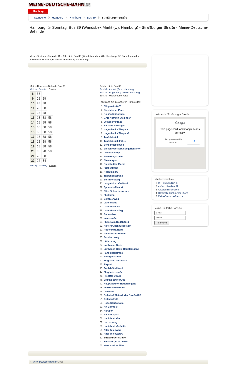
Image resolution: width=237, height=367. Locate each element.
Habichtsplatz (111, 314)
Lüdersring (110, 241)
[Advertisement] (95, 44)
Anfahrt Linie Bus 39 (168, 186)
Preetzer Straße (112, 275)
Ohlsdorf (109, 291)
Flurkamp (109, 195)
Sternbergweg (112, 179)
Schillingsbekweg (114, 144)
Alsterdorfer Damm (115, 233)
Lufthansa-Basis (113, 245)
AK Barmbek (111, 306)
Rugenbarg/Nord (113, 229)
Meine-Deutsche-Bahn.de (170, 196)
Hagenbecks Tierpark (116, 129)
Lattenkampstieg (113, 210)
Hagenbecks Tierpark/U (117, 133)
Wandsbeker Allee (114, 345)
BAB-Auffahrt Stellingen (117, 117)
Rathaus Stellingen (114, 125)
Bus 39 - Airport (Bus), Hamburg (116, 89)
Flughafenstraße (113, 272)
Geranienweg (111, 199)
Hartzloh (108, 310)
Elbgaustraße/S (112, 106)
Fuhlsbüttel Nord (113, 268)
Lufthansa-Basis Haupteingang (121, 249)
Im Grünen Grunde (114, 287)
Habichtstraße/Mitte (115, 326)
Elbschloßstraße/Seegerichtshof (122, 148)
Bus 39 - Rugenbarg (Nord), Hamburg (119, 92)
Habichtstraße (112, 318)
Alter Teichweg (112, 330)
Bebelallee (110, 214)
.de (59, 4)
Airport (108, 264)
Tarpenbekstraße (113, 175)
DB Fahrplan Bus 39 (168, 183)
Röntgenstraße (112, 256)
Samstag (43, 89)
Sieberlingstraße (113, 156)
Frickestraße (111, 168)
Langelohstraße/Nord (116, 183)
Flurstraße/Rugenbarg (116, 221)
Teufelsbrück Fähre (115, 141)
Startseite (40, 17)
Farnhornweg (111, 237)
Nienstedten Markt (114, 164)
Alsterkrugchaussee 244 (117, 225)
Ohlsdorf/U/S (111, 299)
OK (193, 141)
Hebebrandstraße (113, 303)
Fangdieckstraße (113, 252)
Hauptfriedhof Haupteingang (120, 283)
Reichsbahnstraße (114, 114)
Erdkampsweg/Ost (114, 279)
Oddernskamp (112, 152)
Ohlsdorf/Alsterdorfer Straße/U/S (122, 295)
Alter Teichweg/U (113, 333)
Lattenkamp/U (112, 206)
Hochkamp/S (111, 171)
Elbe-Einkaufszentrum (116, 191)
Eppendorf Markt (113, 187)
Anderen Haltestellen (168, 189)
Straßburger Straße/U (116, 341)
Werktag (33, 89)
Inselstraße (110, 218)
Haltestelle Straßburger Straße (173, 193)
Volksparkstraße (113, 121)
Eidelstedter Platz (114, 110)
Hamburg (38, 11)
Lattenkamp (110, 202)
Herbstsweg (110, 322)
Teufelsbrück (111, 137)
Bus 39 (91, 17)
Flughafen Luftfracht (115, 260)
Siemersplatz (111, 160)
